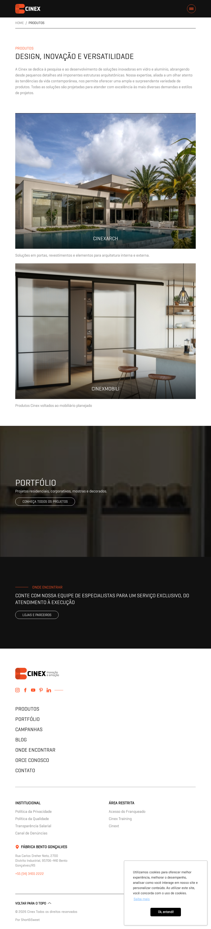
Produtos (27, 708)
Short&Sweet (30, 919)
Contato (25, 770)
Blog (21, 739)
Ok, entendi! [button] (166, 912)
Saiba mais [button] (142, 899)
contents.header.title (28, 9)
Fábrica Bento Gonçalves (44, 846)
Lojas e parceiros (36, 615)
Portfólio (27, 719)
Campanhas (29, 729)
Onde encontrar (35, 749)
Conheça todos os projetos (45, 501)
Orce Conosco (32, 760)
